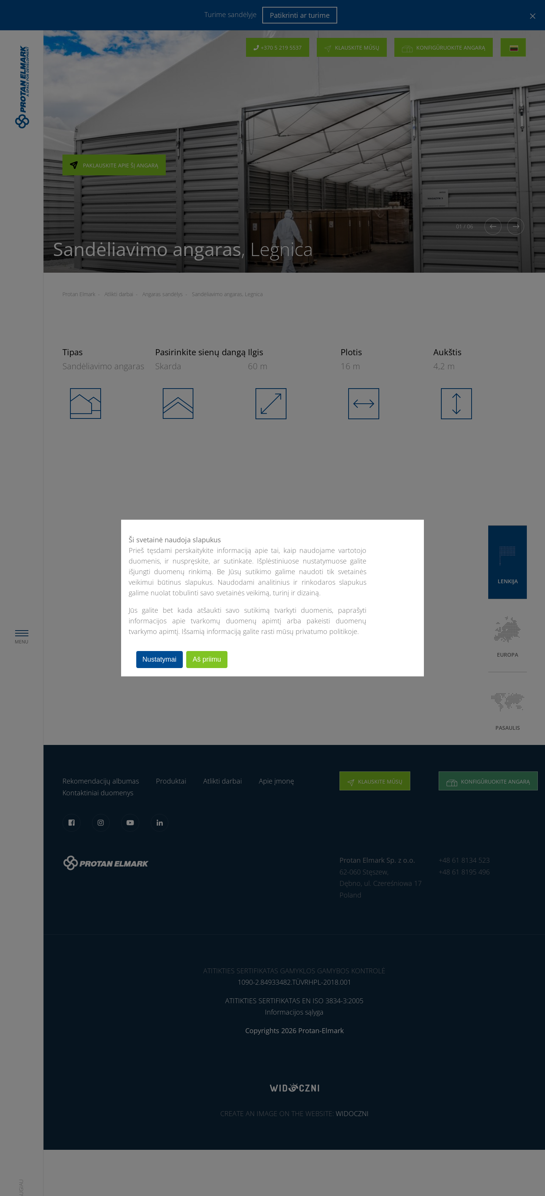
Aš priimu (209, 659)
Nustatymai (160, 659)
